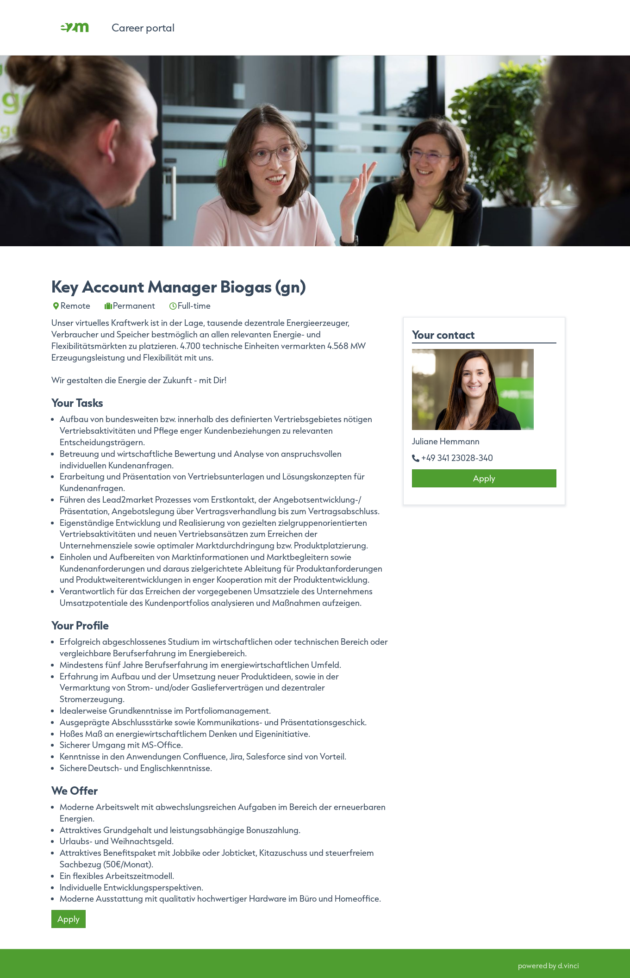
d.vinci (568, 965)
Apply (68, 918)
